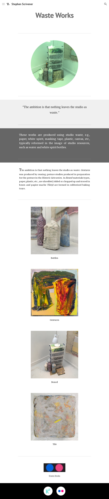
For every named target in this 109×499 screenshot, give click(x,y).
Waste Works (54, 476)
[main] (54, 15)
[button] (3, 4)
